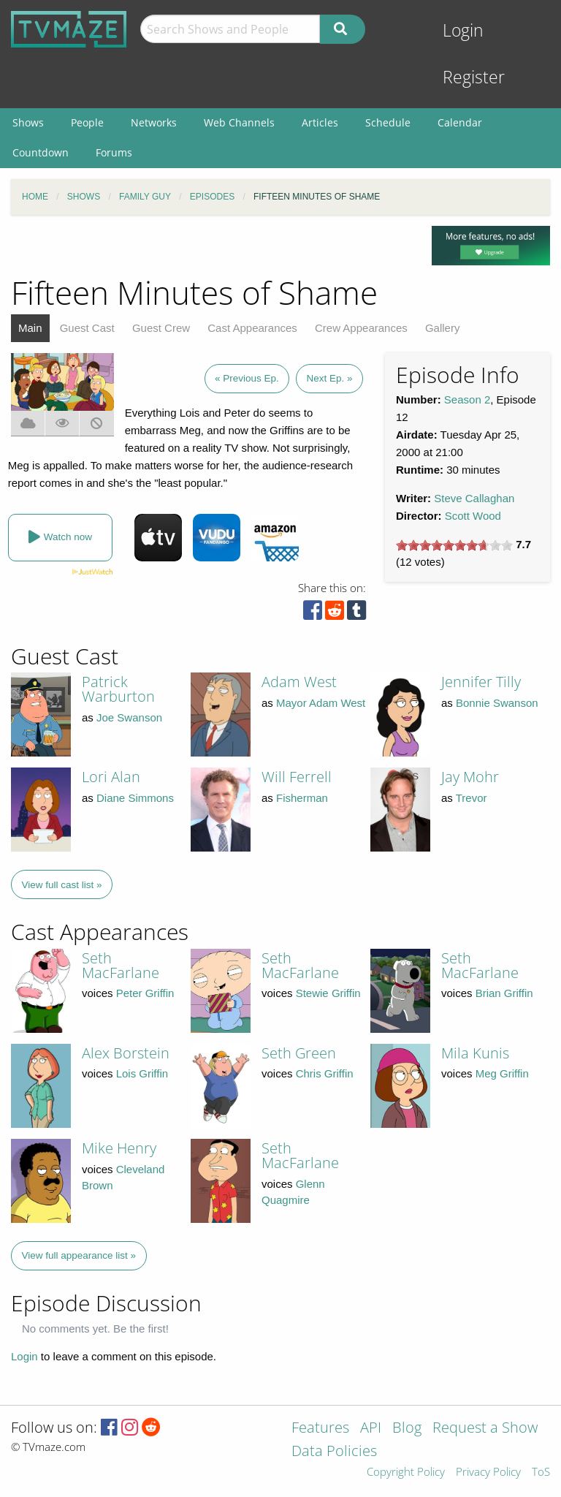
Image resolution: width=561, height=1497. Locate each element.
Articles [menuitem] (320, 122)
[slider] (454, 545)
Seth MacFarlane (120, 965)
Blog (406, 1428)
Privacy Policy (488, 1472)
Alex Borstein (125, 1053)
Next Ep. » (329, 378)
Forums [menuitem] (114, 152)
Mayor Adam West (320, 703)
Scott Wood (473, 515)
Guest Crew (161, 328)
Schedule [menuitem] (388, 122)
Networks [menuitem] (154, 122)
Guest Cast (87, 328)
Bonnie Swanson (497, 703)
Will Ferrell (297, 777)
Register (474, 77)
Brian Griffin (504, 993)
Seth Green (299, 1053)
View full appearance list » (79, 1255)
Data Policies (334, 1452)
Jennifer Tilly (481, 681)
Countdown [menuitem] (40, 152)
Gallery (442, 328)
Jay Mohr (470, 777)
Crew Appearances (361, 328)
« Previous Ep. (247, 378)
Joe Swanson (129, 717)
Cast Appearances (252, 328)
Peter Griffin (145, 993)
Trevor (471, 798)
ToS (541, 1472)
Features (320, 1428)
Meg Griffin (502, 1073)
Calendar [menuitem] (460, 122)
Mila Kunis (475, 1053)
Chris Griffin (325, 1073)
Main (30, 328)
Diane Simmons (135, 798)
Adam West (299, 681)
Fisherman (302, 798)
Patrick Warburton (118, 689)
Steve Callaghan (474, 498)
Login (463, 30)
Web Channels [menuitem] (239, 122)
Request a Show (485, 1428)
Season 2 (467, 399)
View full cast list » (62, 884)
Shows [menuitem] (28, 122)
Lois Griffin (142, 1073)
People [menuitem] (87, 122)
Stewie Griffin (328, 993)
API (370, 1428)
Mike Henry (119, 1148)
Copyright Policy (406, 1472)
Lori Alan (111, 777)
